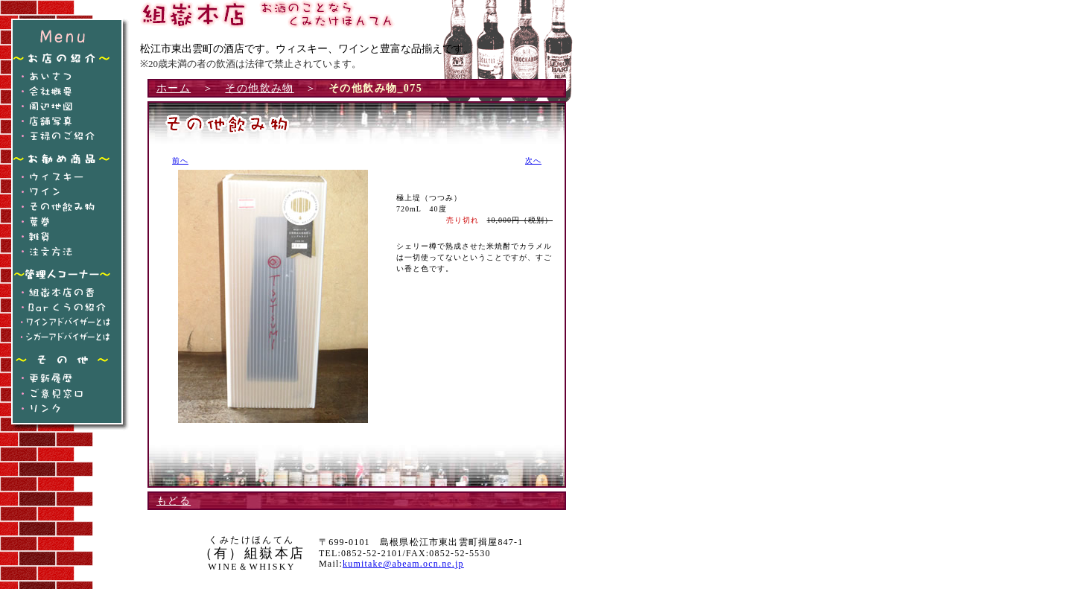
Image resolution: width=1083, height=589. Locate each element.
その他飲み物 (259, 88)
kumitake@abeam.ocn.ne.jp (403, 563)
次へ (533, 160)
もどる (173, 500)
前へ (180, 160)
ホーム (173, 88)
